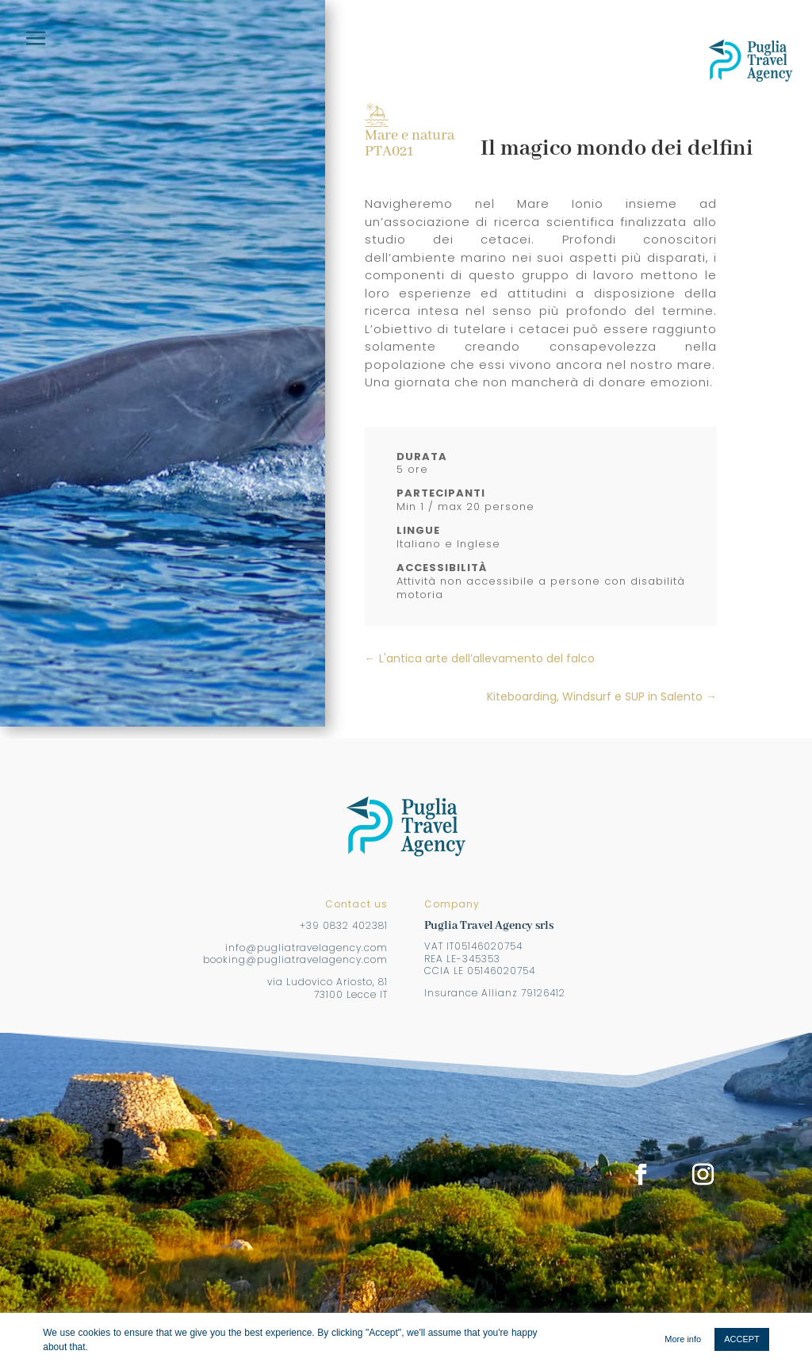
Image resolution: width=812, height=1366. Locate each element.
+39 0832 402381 (344, 925)
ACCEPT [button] (742, 1339)
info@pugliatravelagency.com (306, 947)
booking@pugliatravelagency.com (295, 959)
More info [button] (683, 1339)
